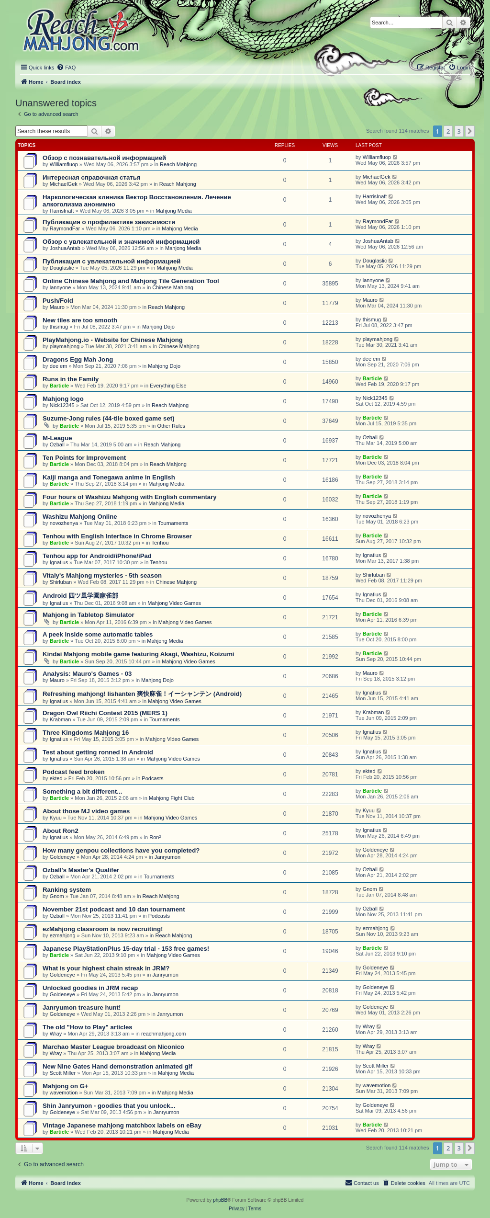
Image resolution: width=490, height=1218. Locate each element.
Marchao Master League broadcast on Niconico (113, 1046)
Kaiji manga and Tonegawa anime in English (109, 477)
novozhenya (64, 523)
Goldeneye (62, 857)
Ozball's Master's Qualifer (81, 870)
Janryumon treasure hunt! (82, 1007)
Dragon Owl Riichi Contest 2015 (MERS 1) (105, 713)
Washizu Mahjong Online (80, 516)
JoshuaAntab (65, 248)
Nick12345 (62, 405)
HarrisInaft (62, 211)
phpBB (220, 1200)
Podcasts (152, 778)
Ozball (57, 444)
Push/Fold (58, 300)
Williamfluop (64, 164)
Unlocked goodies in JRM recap (90, 987)
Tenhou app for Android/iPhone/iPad (97, 555)
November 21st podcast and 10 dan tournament (114, 909)
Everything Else (168, 385)
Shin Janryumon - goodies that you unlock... (109, 1105)
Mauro (57, 307)
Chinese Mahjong (172, 287)
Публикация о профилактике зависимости (109, 222)
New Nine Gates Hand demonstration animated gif (117, 1066)
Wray (56, 1033)
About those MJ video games (86, 811)
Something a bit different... (82, 791)
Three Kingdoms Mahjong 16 (86, 732)
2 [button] (448, 131)
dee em (58, 366)
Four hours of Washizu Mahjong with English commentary (130, 497)
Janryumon (167, 857)
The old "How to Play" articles (88, 1027)
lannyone (60, 287)
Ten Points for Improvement (84, 457)
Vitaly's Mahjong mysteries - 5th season (102, 575)
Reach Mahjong (178, 164)
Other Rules (171, 426)
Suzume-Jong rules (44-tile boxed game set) (109, 418)
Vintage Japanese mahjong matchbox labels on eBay (122, 1125)
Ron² (155, 837)
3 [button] (459, 131)
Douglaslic (62, 268)
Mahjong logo (63, 398)
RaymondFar (65, 228)
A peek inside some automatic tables (98, 634)
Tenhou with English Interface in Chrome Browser (117, 536)
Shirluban (61, 582)
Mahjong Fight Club (171, 798)
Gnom (57, 896)
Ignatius (59, 562)
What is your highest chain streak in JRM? (106, 968)
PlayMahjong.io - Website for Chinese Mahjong (113, 339)
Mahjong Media (173, 211)
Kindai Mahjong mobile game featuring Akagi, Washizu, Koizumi (138, 654)
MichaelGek (64, 184)
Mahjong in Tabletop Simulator (88, 614)
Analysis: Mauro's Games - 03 (87, 673)
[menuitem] (66, 67)
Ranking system (67, 889)
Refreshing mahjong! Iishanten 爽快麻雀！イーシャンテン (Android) (142, 693)
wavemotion (64, 1092)
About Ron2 (60, 830)
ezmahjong (63, 935)
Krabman (60, 719)
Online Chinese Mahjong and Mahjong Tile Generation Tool (131, 281)
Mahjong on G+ (66, 1086)
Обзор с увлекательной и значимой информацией (121, 241)
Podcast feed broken (74, 771)
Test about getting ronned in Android (98, 752)
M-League (57, 438)
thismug (59, 327)
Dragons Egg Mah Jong (78, 359)
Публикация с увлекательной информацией (111, 261)
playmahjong (64, 346)
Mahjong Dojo (158, 327)
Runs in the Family (71, 379)
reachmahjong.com (163, 1033)
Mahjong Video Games (174, 603)
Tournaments (173, 523)
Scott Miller (63, 1073)
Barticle (59, 385)
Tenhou (160, 543)
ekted (56, 778)
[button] (470, 131)
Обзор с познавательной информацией (104, 157)
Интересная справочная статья (92, 177)
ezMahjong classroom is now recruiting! (103, 929)
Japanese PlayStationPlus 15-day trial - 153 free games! (126, 948)
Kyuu (56, 817)
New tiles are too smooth (80, 320)
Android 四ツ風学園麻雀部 (80, 595)
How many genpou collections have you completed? (121, 850)
